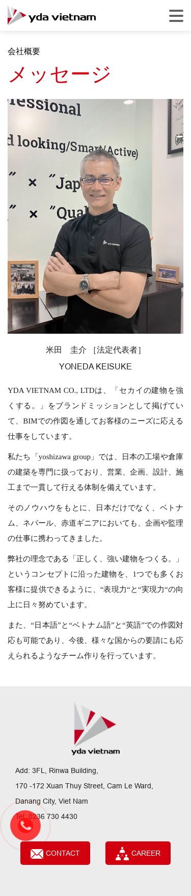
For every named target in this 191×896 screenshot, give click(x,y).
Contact (55, 854)
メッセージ (60, 74)
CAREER (138, 853)
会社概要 (24, 51)
